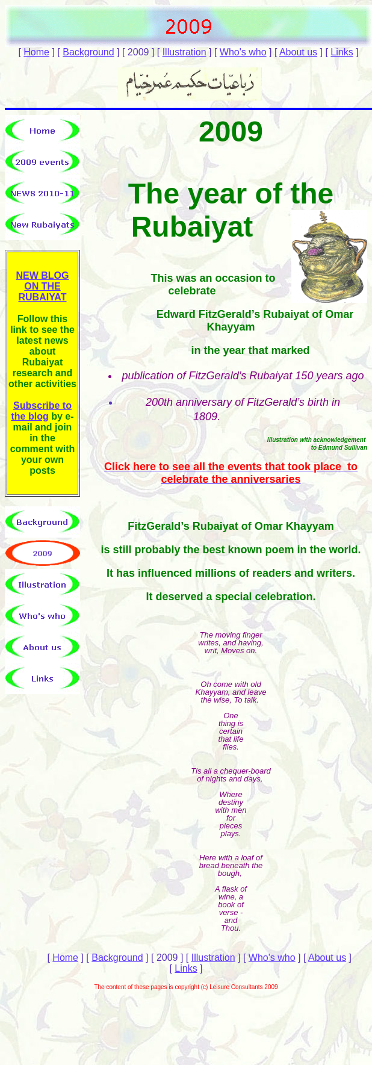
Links (341, 52)
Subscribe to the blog (41, 410)
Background (88, 52)
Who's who (243, 52)
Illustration (184, 52)
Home (36, 52)
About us (298, 52)
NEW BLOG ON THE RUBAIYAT (42, 286)
